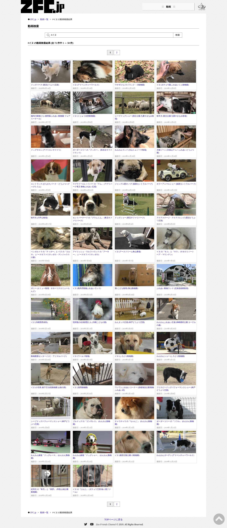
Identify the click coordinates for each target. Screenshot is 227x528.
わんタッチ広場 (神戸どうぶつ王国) (134, 314)
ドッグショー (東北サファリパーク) (134, 209)
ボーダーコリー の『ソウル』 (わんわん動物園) (176, 413)
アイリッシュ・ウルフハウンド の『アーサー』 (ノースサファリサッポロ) (92, 244)
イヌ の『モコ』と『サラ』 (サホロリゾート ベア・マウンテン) (176, 244)
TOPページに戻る (113, 519)
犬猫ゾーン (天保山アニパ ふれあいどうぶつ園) (176, 141)
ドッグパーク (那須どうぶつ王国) (50, 75)
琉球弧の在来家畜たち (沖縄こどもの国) (92, 314)
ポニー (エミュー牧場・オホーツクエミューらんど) (50, 280)
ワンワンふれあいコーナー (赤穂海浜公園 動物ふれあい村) (134, 379)
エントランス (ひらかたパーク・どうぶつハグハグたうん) (50, 175)
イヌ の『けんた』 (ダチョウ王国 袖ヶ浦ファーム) (92, 481)
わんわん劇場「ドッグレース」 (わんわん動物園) (50, 447)
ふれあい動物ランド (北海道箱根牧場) (176, 280)
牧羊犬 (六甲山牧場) (50, 209)
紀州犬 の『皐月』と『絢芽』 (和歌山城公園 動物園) (50, 481)
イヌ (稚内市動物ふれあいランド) (92, 280)
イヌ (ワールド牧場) (92, 346)
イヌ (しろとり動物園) (134, 346)
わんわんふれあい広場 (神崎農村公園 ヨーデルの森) (176, 314)
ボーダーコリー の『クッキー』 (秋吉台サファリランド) (92, 141)
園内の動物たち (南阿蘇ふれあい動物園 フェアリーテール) (50, 108)
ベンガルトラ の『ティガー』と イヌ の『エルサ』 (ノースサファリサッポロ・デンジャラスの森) (50, 244)
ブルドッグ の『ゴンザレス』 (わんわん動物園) (92, 413)
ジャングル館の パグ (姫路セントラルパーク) (134, 175)
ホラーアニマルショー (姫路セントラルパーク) (176, 175)
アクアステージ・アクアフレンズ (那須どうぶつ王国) (176, 209)
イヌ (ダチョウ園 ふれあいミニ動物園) (176, 75)
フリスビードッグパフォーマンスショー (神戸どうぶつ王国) (176, 379)
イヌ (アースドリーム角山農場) (134, 244)
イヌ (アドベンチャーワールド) (92, 75)
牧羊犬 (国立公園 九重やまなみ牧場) (176, 108)
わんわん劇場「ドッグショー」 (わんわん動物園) (92, 447)
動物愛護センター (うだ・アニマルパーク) (50, 346)
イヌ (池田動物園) (92, 379)
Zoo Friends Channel (106, 524)
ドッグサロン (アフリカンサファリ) (50, 141)
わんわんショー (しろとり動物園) (176, 346)
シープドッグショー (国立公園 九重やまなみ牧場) (134, 108)
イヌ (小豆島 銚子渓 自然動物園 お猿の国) (50, 379)
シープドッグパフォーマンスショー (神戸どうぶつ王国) (50, 413)
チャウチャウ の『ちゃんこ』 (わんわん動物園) (134, 413)
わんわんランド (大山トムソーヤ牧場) (134, 141)
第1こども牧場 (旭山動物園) (134, 280)
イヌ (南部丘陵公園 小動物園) (134, 447)
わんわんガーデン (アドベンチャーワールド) (176, 447)
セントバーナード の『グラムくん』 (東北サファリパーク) (92, 209)
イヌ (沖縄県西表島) (50, 314)
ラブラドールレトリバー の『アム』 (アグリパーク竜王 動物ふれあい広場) (92, 175)
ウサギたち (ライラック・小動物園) (134, 75)
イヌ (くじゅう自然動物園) (92, 108)
